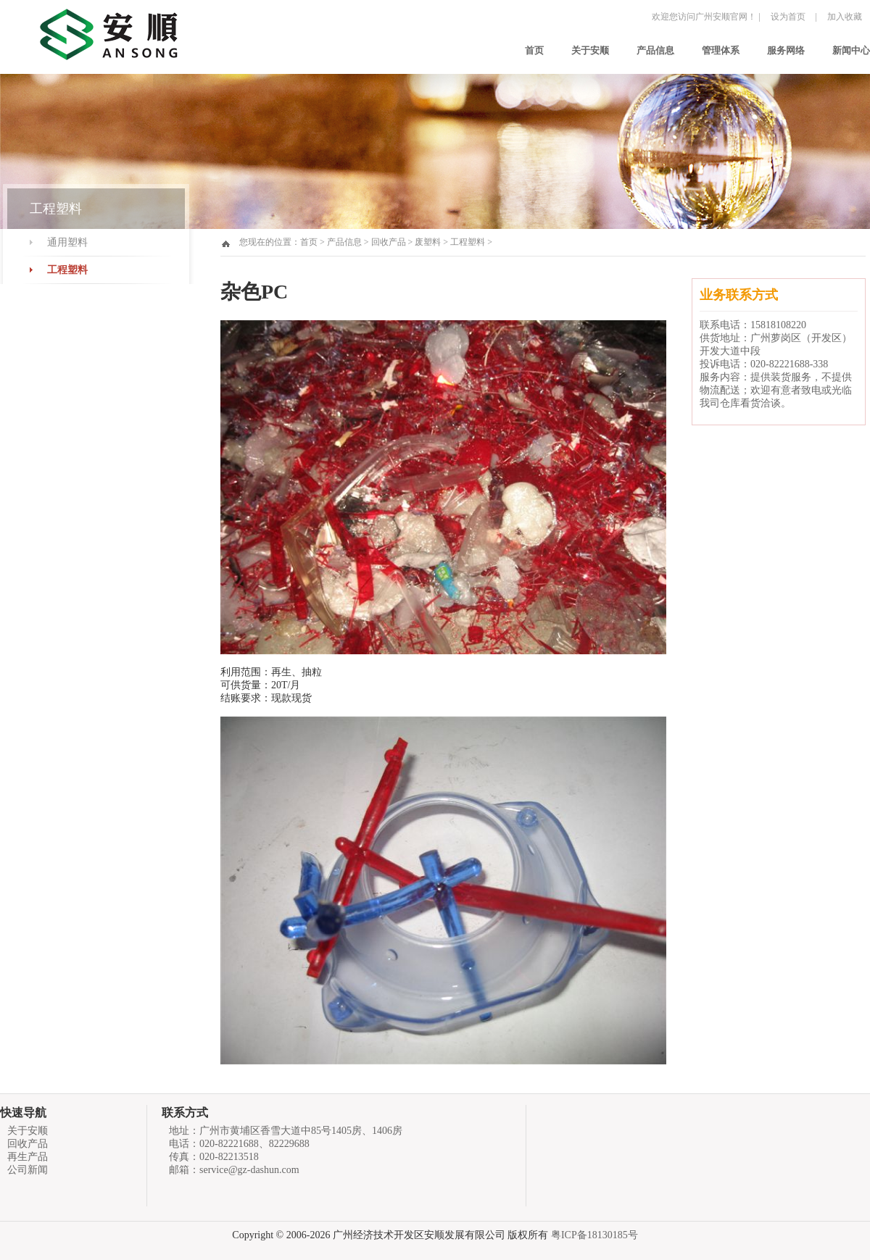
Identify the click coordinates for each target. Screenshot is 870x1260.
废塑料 (428, 242)
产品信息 (655, 50)
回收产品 (388, 242)
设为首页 (788, 17)
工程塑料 (67, 269)
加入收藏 (844, 17)
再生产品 (27, 1156)
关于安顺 (590, 50)
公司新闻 (27, 1169)
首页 (534, 50)
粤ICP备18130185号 (594, 1235)
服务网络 (786, 50)
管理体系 (721, 50)
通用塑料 (67, 242)
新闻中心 (851, 50)
